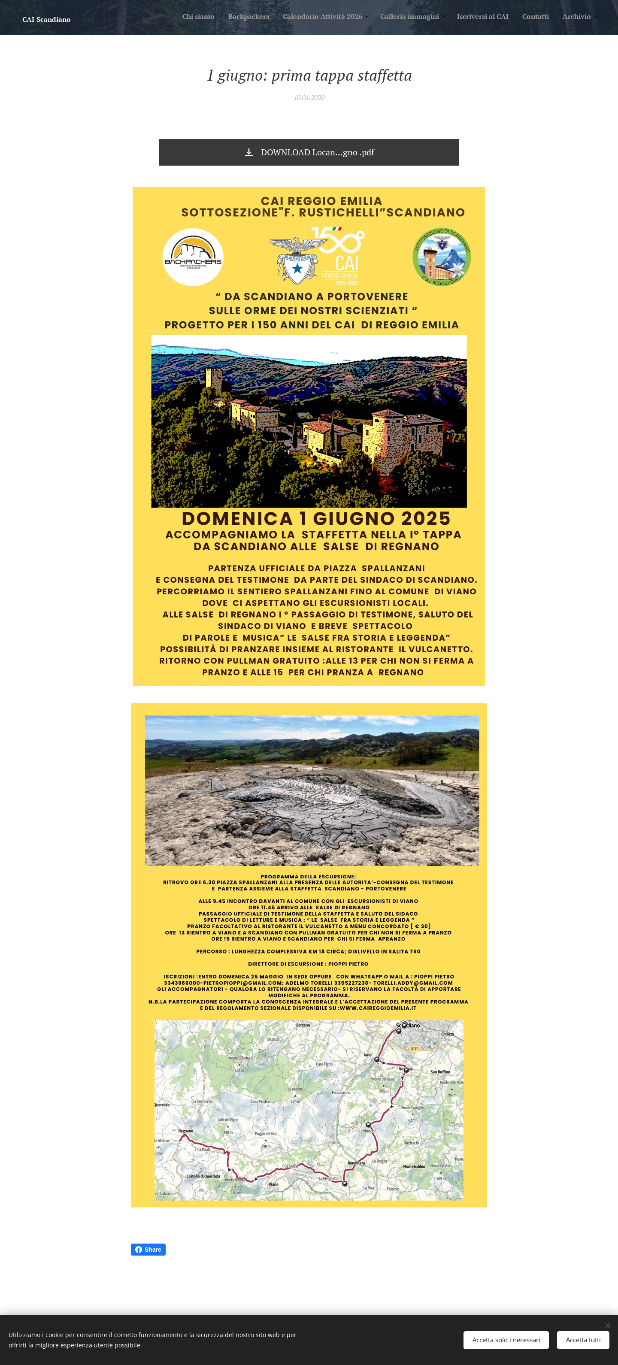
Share (148, 1249)
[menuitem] (502, 17)
